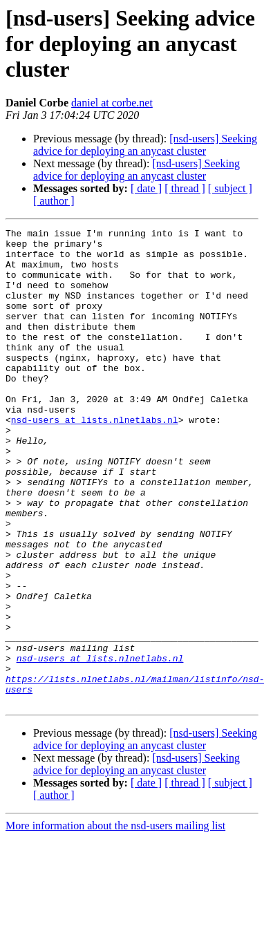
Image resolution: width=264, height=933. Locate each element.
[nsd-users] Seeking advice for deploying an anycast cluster (145, 145)
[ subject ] (230, 188)
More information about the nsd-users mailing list (115, 921)
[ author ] (54, 201)
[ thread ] (184, 188)
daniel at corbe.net (112, 103)
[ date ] (146, 188)
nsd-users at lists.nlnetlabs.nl (94, 459)
